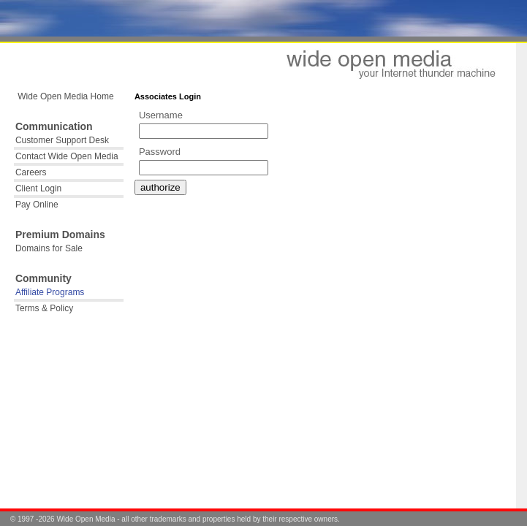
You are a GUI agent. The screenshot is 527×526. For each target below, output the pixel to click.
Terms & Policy (44, 308)
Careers (31, 172)
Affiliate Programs (49, 292)
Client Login (38, 188)
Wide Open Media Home (64, 96)
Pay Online (36, 204)
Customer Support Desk (62, 140)
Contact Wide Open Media (66, 156)
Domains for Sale (49, 248)
